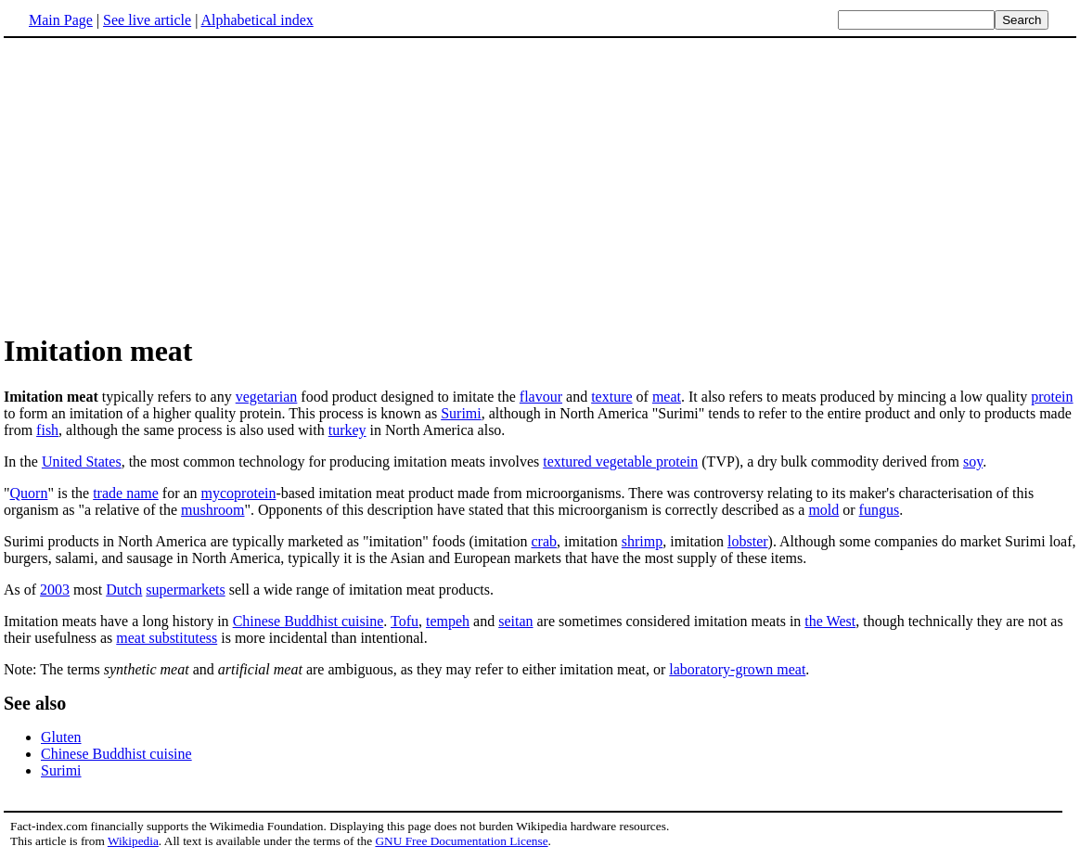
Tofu (404, 621)
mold (823, 510)
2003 (55, 589)
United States (82, 461)
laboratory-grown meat (737, 669)
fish (47, 430)
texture (611, 396)
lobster (747, 541)
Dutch (124, 589)
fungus (879, 510)
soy (973, 461)
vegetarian (267, 396)
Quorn (29, 493)
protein (1052, 396)
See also (35, 703)
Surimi (461, 413)
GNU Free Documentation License (461, 841)
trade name (126, 493)
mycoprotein (238, 493)
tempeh (447, 621)
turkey (347, 430)
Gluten (61, 737)
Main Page (61, 20)
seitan (515, 621)
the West (829, 621)
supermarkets (185, 589)
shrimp (642, 541)
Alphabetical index (256, 20)
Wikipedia (133, 841)
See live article (147, 20)
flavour (541, 396)
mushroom (212, 510)
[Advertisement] (159, 184)
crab (545, 541)
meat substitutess (166, 638)
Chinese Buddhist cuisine (308, 621)
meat (666, 396)
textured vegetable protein (620, 461)
